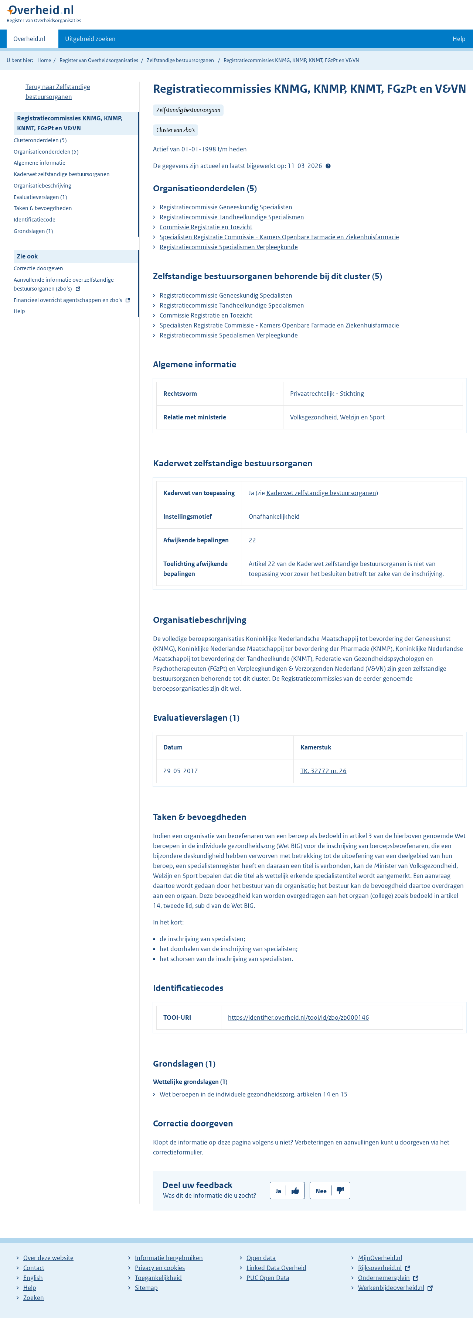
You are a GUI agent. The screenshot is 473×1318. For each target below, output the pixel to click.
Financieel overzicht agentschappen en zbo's (68, 301)
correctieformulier (177, 1152)
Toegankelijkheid (158, 1278)
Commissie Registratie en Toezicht (206, 227)
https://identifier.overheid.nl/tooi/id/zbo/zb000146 (298, 1017)
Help (19, 311)
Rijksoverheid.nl (380, 1268)
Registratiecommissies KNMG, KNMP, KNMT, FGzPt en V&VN (69, 123)
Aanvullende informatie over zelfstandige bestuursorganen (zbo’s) (64, 285)
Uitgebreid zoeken (90, 39)
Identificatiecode (34, 219)
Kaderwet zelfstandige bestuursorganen (62, 174)
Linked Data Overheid (276, 1268)
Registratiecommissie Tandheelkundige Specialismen (232, 217)
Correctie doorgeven (38, 268)
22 (252, 540)
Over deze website (48, 1258)
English (33, 1278)
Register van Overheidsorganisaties (98, 60)
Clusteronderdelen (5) (40, 140)
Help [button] (459, 39)
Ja (278, 1191)
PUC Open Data (267, 1278)
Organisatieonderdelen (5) (46, 151)
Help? (328, 165)
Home (44, 60)
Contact (33, 1268)
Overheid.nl (29, 41)
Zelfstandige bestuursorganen (180, 60)
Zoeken (33, 1298)
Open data (261, 1258)
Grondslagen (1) (33, 230)
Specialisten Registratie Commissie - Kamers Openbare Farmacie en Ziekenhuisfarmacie (279, 237)
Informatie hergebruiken (169, 1258)
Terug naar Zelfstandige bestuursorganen (57, 92)
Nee (321, 1191)
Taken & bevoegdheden (43, 208)
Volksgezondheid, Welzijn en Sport (337, 417)
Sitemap (146, 1288)
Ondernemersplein (384, 1278)
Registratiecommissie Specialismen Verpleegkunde (229, 247)
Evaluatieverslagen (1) (40, 196)
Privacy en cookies (160, 1268)
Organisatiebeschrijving (42, 185)
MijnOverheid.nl (380, 1258)
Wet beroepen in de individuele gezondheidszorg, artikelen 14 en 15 (254, 1094)
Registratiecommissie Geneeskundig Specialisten (226, 207)
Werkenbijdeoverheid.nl (391, 1288)
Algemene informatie (39, 162)
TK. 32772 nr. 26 (323, 771)
